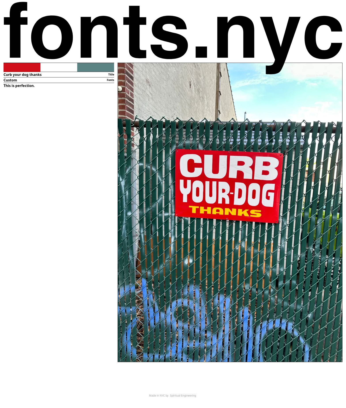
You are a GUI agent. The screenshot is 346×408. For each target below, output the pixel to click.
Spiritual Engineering (183, 395)
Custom (10, 80)
